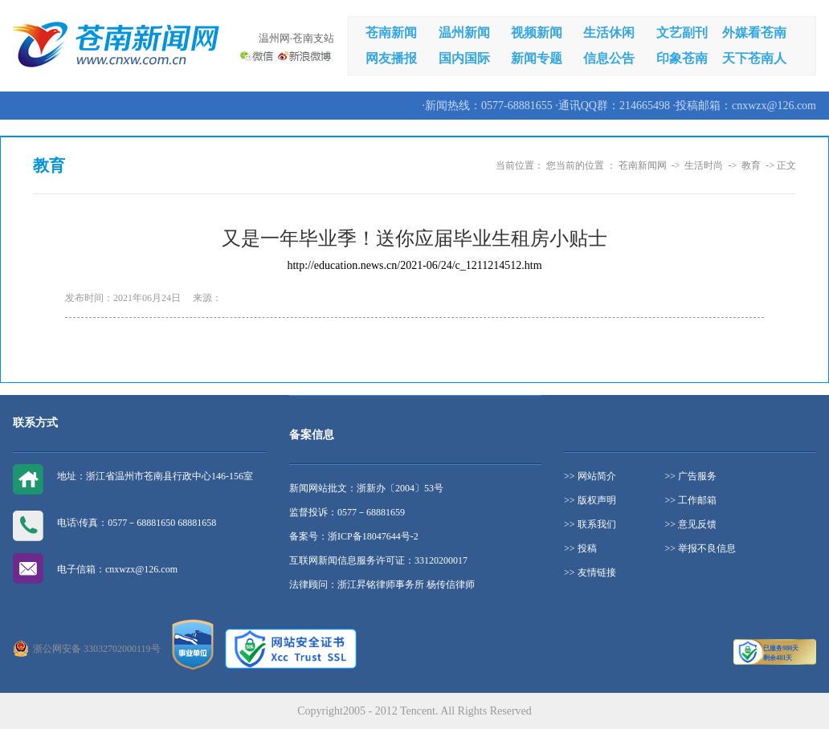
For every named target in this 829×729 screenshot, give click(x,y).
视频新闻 (536, 32)
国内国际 (464, 58)
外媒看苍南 (754, 32)
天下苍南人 (754, 58)
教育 (751, 165)
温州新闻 (464, 32)
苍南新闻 (391, 32)
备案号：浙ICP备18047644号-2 (354, 536)
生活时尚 (703, 165)
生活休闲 (609, 32)
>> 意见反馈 (691, 524)
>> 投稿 (580, 548)
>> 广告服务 (691, 476)
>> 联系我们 (590, 524)
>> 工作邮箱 (691, 500)
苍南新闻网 (643, 165)
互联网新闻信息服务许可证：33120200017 (378, 560)
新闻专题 (536, 58)
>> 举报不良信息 (701, 548)
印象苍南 (682, 58)
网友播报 (391, 58)
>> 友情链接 (590, 572)
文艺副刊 (682, 32)
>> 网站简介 (590, 476)
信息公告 (609, 58)
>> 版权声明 (590, 500)
